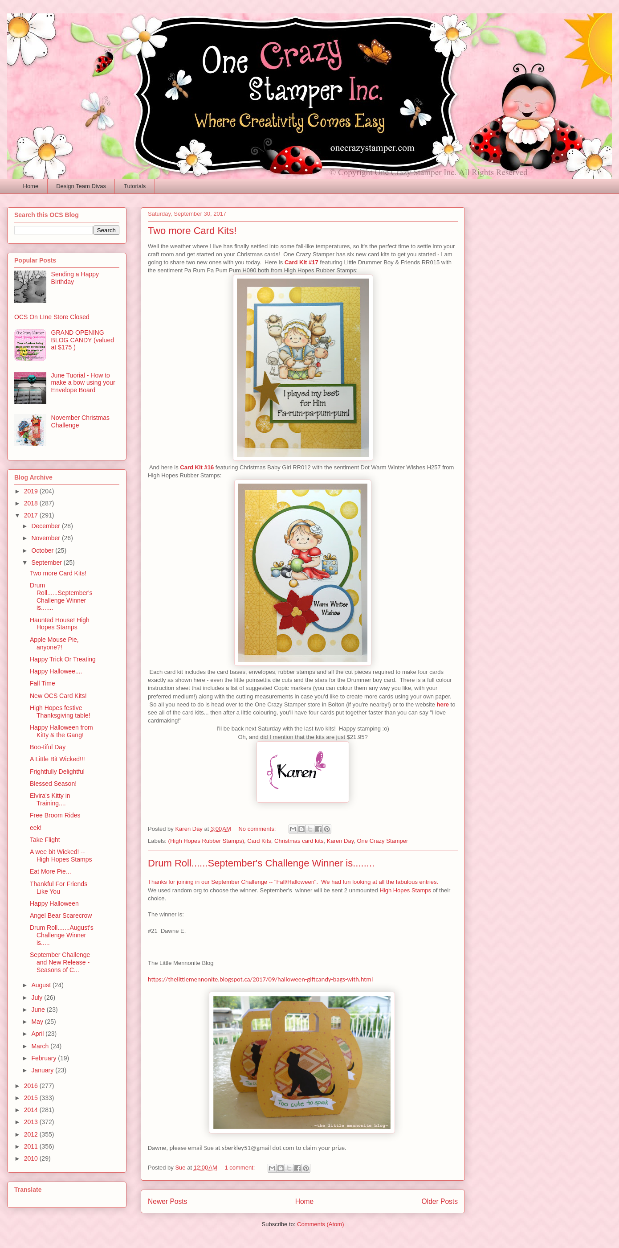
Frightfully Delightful (57, 771)
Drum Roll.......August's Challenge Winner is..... (62, 935)
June (38, 1009)
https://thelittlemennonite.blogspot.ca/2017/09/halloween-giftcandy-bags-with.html (260, 979)
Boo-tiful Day (47, 747)
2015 (32, 1097)
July (37, 997)
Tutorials (135, 186)
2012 (32, 1134)
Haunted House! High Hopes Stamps (60, 623)
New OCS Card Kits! (58, 695)
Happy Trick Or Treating (63, 659)
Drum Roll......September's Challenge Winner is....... (61, 596)
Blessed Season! (53, 783)
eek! (35, 827)
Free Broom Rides (55, 815)
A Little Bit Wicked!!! (57, 759)
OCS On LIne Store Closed (52, 316)
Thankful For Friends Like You (58, 887)
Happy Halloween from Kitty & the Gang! (61, 731)
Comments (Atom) (320, 1224)
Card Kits (259, 840)
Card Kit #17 (301, 262)
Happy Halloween (54, 903)
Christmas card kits (299, 840)
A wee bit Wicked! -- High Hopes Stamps (61, 855)
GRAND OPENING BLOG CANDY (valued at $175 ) (82, 340)
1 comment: (240, 1167)
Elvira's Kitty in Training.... (50, 799)
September (47, 562)
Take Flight (45, 839)
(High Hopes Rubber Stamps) (206, 840)
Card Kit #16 (197, 467)
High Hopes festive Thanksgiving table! (60, 711)
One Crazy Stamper (382, 840)
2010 (32, 1158)
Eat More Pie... (50, 871)
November (46, 538)
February (44, 1058)
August (41, 985)
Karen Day (340, 840)
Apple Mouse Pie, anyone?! (54, 643)
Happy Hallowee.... (56, 671)
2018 (32, 503)
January (43, 1070)
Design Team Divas (81, 186)
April (38, 1033)
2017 (32, 515)
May (38, 1021)
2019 (32, 491)
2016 (32, 1085)
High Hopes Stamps (405, 890)
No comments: (257, 828)
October (43, 550)
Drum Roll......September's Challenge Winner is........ (261, 863)
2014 (32, 1109)
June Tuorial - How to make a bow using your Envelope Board (83, 383)
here (443, 704)
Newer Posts (167, 1201)
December (46, 526)
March (40, 1046)
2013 (32, 1121)
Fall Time (42, 683)
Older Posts (440, 1201)
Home (31, 186)
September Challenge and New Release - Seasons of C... (60, 962)
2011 (32, 1146)
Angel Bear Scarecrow (61, 915)
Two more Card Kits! (192, 230)
